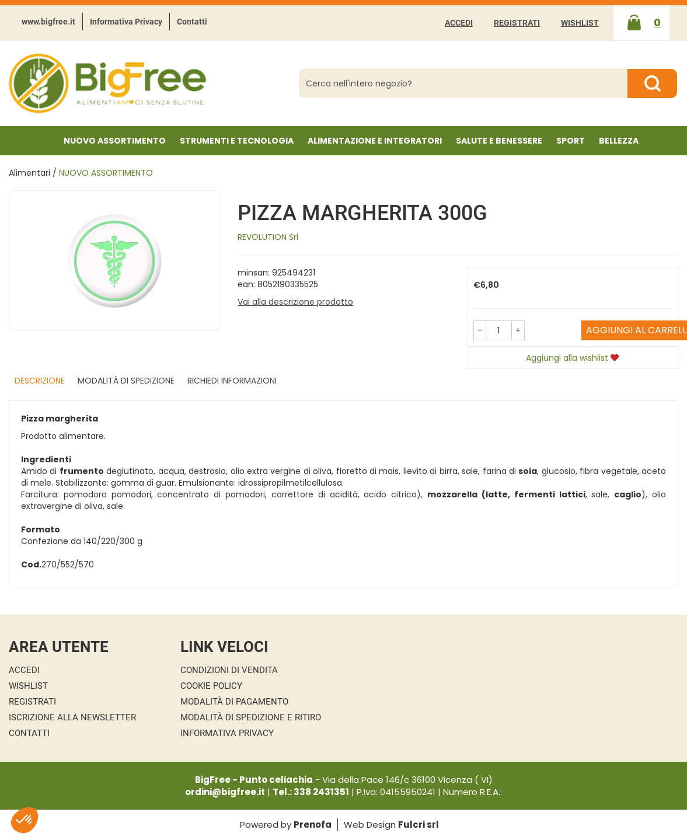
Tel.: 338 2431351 (311, 792)
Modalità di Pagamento (234, 701)
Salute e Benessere (499, 141)
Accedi (459, 22)
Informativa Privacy (126, 21)
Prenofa (313, 824)
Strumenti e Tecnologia (237, 141)
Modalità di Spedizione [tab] (126, 380)
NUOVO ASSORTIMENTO (115, 141)
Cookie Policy (211, 686)
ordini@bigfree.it (225, 792)
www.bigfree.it (48, 21)
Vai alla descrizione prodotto (295, 302)
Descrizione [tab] (40, 380)
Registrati (517, 22)
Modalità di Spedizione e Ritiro (250, 717)
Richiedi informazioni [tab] (232, 380)
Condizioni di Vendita (229, 670)
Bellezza (619, 141)
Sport (570, 141)
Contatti (192, 21)
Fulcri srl (418, 824)
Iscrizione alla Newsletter (72, 717)
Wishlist (580, 22)
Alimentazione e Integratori (375, 141)
